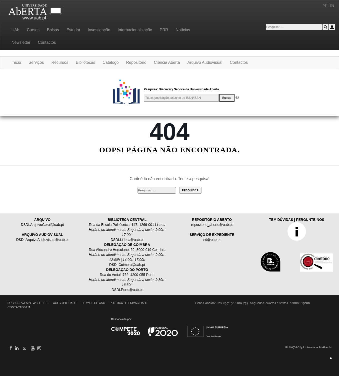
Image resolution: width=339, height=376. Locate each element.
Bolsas (53, 30)
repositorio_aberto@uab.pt (212, 225)
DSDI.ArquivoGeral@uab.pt (42, 225)
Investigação (99, 30)
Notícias (183, 30)
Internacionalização (135, 30)
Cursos (33, 30)
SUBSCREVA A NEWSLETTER (28, 303)
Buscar (227, 98)
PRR (164, 30)
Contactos (47, 42)
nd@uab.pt (211, 240)
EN (332, 6)
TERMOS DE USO (93, 303)
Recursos (60, 62)
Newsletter (21, 42)
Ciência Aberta (167, 62)
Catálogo (111, 62)
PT (324, 6)
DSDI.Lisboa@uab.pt (127, 240)
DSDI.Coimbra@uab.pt (127, 265)
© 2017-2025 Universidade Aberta (308, 347)
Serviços (36, 62)
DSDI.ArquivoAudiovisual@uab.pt (42, 240)
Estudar (73, 30)
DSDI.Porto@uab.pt (127, 290)
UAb (15, 30)
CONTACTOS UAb (20, 307)
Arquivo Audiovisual (205, 62)
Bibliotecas (85, 62)
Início (16, 62)
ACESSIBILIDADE (64, 303)
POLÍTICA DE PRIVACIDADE (129, 303)
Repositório (136, 62)
